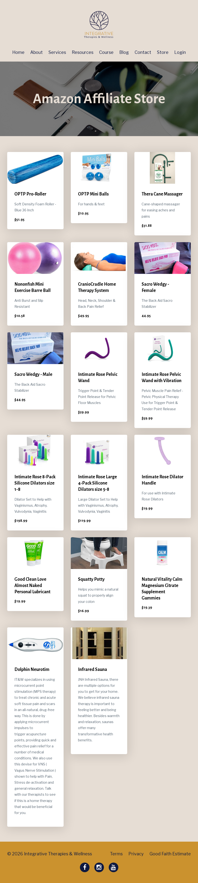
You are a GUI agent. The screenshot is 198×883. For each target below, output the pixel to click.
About (36, 52)
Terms (116, 853)
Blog (124, 52)
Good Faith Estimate (170, 853)
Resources (82, 52)
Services (57, 52)
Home (18, 52)
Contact (143, 52)
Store (162, 52)
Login (180, 52)
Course (106, 52)
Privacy (136, 853)
